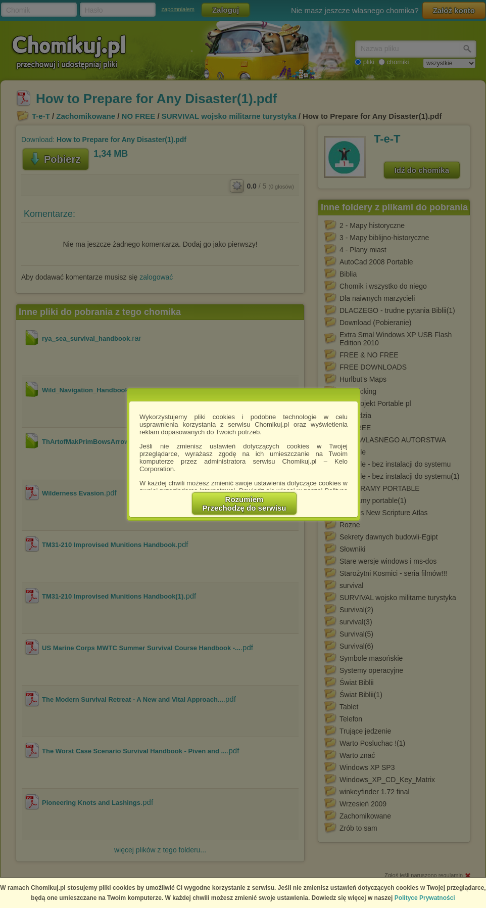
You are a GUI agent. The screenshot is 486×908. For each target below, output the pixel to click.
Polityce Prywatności (425, 897)
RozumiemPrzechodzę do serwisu (244, 503)
